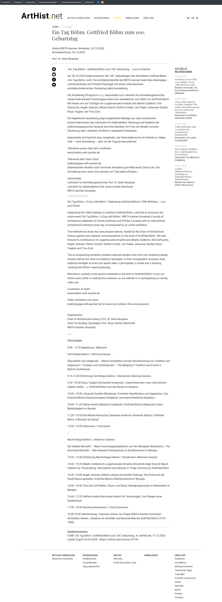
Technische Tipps (183, 570)
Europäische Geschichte (71, 2)
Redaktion (180, 558)
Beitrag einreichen (78, 18)
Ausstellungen (90, 562)
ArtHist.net (89, 2)
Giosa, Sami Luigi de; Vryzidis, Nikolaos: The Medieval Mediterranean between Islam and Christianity (187, 107)
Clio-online (6, 2)
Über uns (148, 18)
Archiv (117, 18)
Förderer (179, 597)
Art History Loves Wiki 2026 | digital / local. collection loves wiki (186, 82)
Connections (30, 2)
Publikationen (89, 558)
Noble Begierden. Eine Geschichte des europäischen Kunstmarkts (185, 130)
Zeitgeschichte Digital (48, 2)
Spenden (179, 586)
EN (192, 18)
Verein (178, 582)
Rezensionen (101, 18)
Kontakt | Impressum (185, 578)
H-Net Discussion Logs (124, 562)
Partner (178, 593)
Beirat (178, 589)
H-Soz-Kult (18, 2)
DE (188, 18)
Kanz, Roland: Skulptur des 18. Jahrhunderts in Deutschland (186, 151)
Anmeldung (132, 18)
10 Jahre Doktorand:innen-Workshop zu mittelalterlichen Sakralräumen (184, 174)
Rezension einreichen (62, 558)
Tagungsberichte (91, 566)
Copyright (180, 574)
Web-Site (117, 558)
